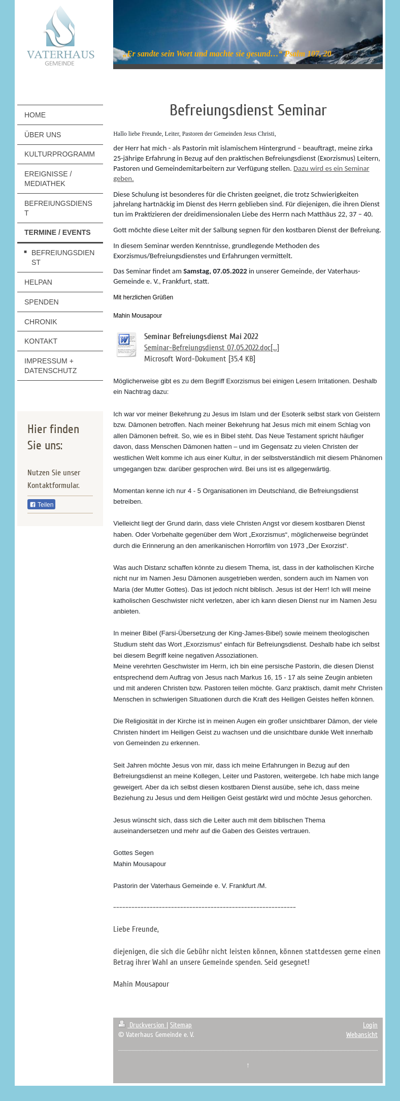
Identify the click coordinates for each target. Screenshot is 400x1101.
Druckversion (142, 1025)
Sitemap (181, 1025)
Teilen (41, 504)
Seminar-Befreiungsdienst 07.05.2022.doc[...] (211, 348)
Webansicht (362, 1034)
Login (370, 1025)
